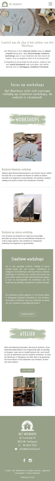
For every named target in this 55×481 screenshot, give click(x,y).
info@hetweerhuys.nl (27, 449)
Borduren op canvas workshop (17, 232)
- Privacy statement (32, 473)
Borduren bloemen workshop (16, 169)
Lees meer (27, 371)
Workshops (27, 314)
